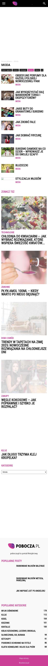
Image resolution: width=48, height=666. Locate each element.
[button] (44, 3)
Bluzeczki (21, 165)
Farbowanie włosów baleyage (30, 566)
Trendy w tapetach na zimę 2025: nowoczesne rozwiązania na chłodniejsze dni (23, 347)
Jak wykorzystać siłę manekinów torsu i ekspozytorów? (29, 94)
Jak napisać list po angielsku (30, 591)
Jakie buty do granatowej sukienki (29, 110)
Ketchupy (6, 639)
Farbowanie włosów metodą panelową (29, 579)
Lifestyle (23, 70)
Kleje (4, 450)
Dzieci (16, 70)
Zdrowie (5, 287)
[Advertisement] (24, 32)
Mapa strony (24, 658)
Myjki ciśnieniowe (9, 611)
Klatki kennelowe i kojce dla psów (18, 647)
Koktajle (5, 627)
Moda (31, 70)
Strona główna (6, 61)
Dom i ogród (6, 70)
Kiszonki (5, 623)
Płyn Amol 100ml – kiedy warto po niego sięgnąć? (20, 292)
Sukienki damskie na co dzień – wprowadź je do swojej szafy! (30, 151)
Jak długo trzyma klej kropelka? (18, 456)
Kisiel (4, 619)
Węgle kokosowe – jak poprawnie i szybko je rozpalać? (18, 403)
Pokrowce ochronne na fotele (16, 643)
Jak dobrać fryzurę (28, 135)
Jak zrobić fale (25, 122)
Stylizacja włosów (28, 178)
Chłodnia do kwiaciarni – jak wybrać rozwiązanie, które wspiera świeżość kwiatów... (23, 239)
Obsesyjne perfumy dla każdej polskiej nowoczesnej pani (30, 78)
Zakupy (5, 396)
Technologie (7, 232)
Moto (37, 70)
